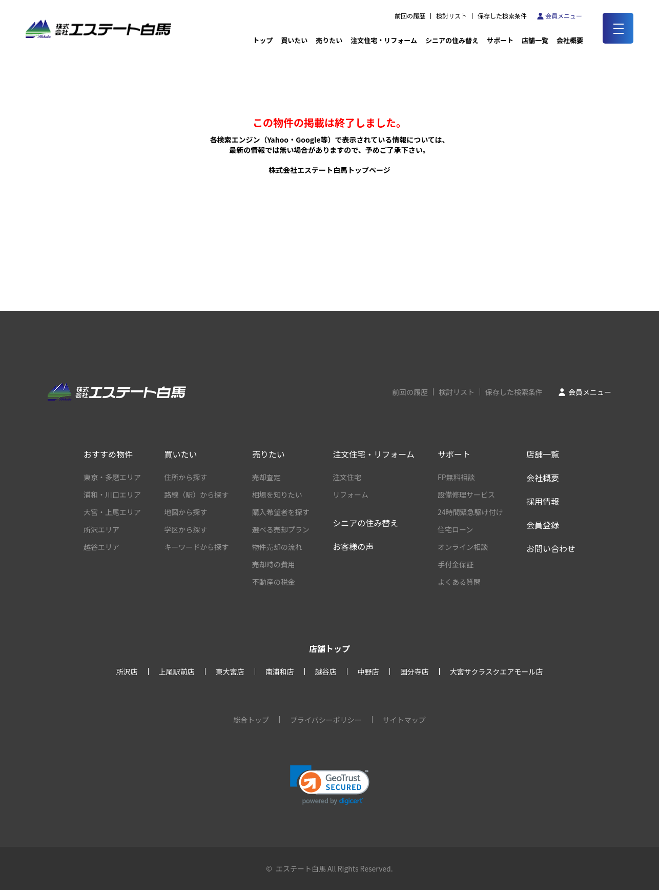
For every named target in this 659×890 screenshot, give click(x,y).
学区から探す (185, 529)
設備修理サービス (466, 494)
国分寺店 (414, 671)
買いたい (294, 40)
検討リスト (451, 16)
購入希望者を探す (281, 512)
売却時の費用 (273, 564)
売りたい (329, 40)
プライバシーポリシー (326, 720)
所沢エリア (101, 529)
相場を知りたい (277, 494)
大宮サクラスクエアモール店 (496, 671)
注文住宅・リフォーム (384, 40)
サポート (500, 40)
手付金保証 (455, 564)
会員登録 (542, 525)
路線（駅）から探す (196, 494)
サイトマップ (404, 720)
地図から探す (185, 512)
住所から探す (185, 477)
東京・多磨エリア (112, 477)
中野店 (368, 671)
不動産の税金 (273, 582)
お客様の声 (353, 546)
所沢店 (127, 671)
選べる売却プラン (281, 529)
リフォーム (350, 494)
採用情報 (542, 501)
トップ (263, 40)
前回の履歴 (410, 16)
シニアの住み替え (452, 40)
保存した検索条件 (502, 16)
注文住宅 (347, 477)
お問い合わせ (550, 548)
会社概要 (542, 477)
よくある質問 (459, 582)
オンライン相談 (463, 547)
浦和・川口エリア (112, 494)
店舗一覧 (535, 40)
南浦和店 (279, 671)
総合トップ (251, 720)
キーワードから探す (196, 547)
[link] (330, 785)
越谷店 (326, 671)
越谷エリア (101, 547)
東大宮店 (230, 671)
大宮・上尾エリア (112, 512)
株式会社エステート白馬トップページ (329, 170)
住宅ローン (455, 529)
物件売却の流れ (277, 547)
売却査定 (266, 477)
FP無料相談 (456, 477)
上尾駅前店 (177, 671)
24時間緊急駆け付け (470, 512)
